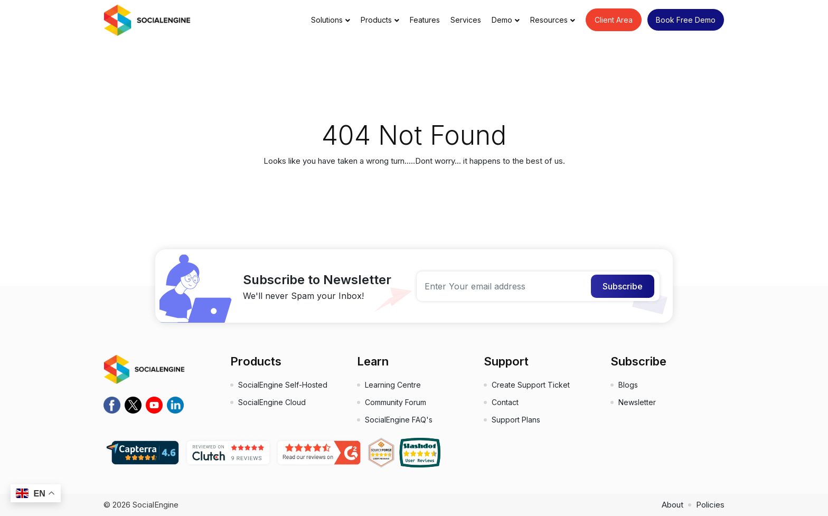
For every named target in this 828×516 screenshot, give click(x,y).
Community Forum (395, 402)
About (672, 505)
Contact (505, 402)
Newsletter (637, 402)
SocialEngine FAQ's (398, 419)
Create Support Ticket (531, 384)
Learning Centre (393, 384)
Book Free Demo (686, 19)
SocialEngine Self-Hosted (282, 384)
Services (465, 19)
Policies (710, 505)
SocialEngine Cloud (272, 402)
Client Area (614, 19)
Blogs (628, 384)
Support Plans (516, 419)
